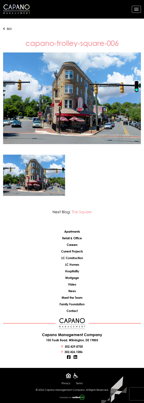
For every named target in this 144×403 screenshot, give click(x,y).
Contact (72, 311)
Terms (79, 383)
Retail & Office (72, 238)
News (72, 291)
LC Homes (72, 264)
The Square (82, 212)
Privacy (66, 383)
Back (7, 29)
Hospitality (72, 271)
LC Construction (72, 258)
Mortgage (72, 278)
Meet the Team (72, 297)
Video (72, 284)
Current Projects (72, 251)
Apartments (72, 231)
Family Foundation (72, 304)
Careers (72, 245)
